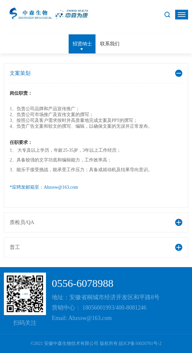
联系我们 (109, 43)
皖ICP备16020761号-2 (140, 343)
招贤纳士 (82, 43)
